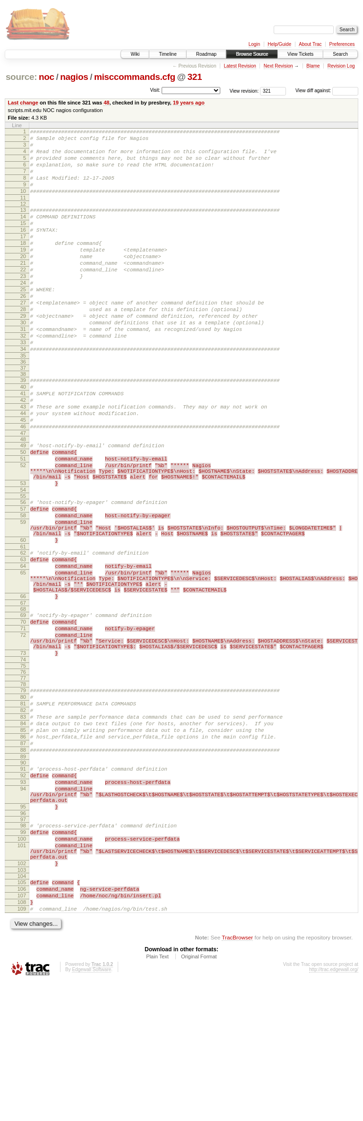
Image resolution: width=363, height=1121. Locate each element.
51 (23, 518)
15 (23, 240)
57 (23, 577)
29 (23, 353)
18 (23, 264)
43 (23, 458)
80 (23, 796)
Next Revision (278, 66)
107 (21, 1030)
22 (23, 296)
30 (23, 361)
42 (23, 449)
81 (23, 804)
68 (23, 697)
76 (23, 770)
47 (23, 490)
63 (23, 637)
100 (21, 963)
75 (23, 763)
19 (23, 272)
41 (23, 441)
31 (23, 369)
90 (23, 875)
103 (21, 1002)
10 (23, 204)
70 (23, 711)
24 (23, 312)
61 (23, 623)
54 (23, 556)
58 (23, 585)
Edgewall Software (91, 1108)
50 (23, 510)
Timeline (167, 54)
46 (23, 482)
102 (21, 994)
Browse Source (252, 54)
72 (23, 727)
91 (23, 881)
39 (23, 425)
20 (23, 280)
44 (23, 466)
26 (23, 328)
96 (23, 935)
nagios (74, 77)
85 (23, 836)
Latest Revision (240, 66)
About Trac (310, 44)
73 (23, 749)
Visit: (155, 90)
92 (23, 889)
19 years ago (189, 102)
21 (23, 288)
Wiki (134, 54)
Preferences (342, 44)
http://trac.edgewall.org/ (333, 1108)
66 (23, 683)
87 (23, 852)
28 (23, 345)
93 (23, 897)
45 (23, 474)
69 (23, 703)
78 (23, 782)
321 (195, 77)
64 (23, 645)
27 (23, 336)
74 (23, 757)
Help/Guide (279, 44)
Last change (23, 102)
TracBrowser (237, 1076)
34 (23, 393)
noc (46, 77)
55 (23, 562)
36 (23, 407)
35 (23, 401)
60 (23, 615)
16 (23, 248)
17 (23, 256)
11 (23, 212)
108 (21, 1038)
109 (21, 1046)
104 (21, 1008)
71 (23, 719)
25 (23, 320)
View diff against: (326, 90)
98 (23, 947)
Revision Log (341, 66)
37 (23, 413)
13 (23, 224)
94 (23, 905)
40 (23, 433)
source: (21, 77)
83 (23, 820)
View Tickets (300, 54)
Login (254, 44)
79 (23, 788)
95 (23, 927)
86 (23, 844)
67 (23, 691)
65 (23, 653)
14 (23, 232)
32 (23, 377)
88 (23, 860)
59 (23, 593)
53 (23, 548)
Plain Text (157, 1095)
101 (21, 971)
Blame (313, 66)
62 (23, 629)
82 (23, 812)
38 (23, 419)
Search (340, 54)
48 (106, 102)
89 (23, 868)
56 (23, 569)
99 (23, 955)
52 (23, 526)
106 (21, 1022)
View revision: (244, 90)
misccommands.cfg (134, 77)
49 (23, 502)
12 (23, 218)
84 (23, 828)
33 (23, 385)
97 (23, 941)
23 (23, 304)
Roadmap (206, 54)
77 (23, 776)
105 (21, 1014)
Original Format (199, 1095)
